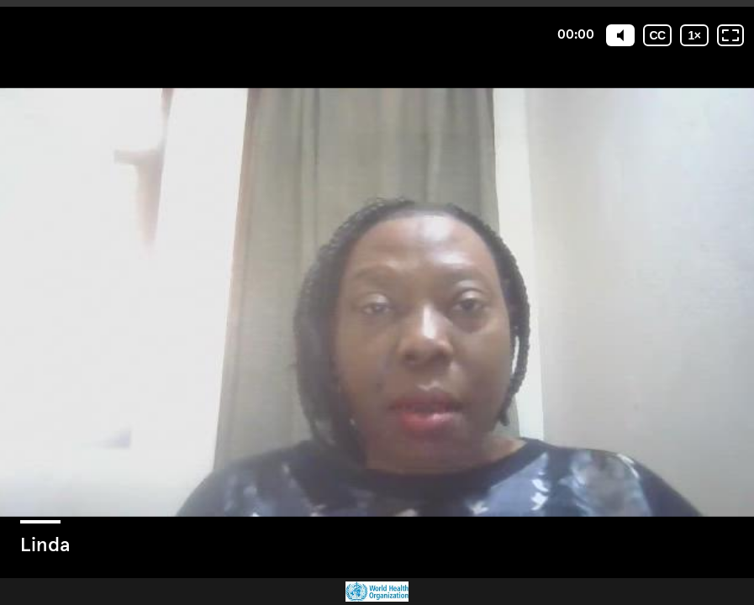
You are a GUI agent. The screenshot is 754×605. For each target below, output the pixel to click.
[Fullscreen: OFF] (730, 35)
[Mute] (620, 35)
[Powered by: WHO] (377, 591)
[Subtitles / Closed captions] (657, 35)
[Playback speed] (694, 35)
